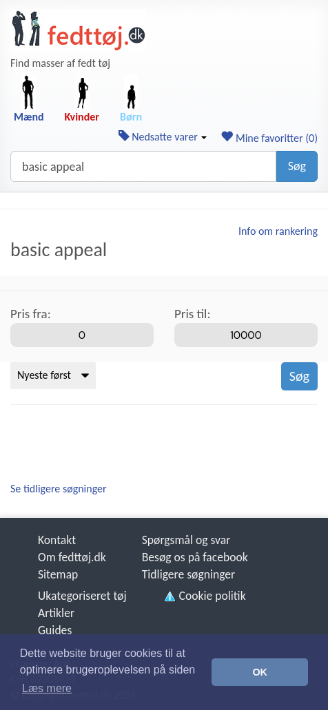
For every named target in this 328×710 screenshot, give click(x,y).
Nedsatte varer (163, 136)
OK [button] (259, 672)
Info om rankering (278, 231)
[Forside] (78, 30)
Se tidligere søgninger (58, 488)
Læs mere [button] (47, 688)
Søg (297, 166)
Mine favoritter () (269, 138)
